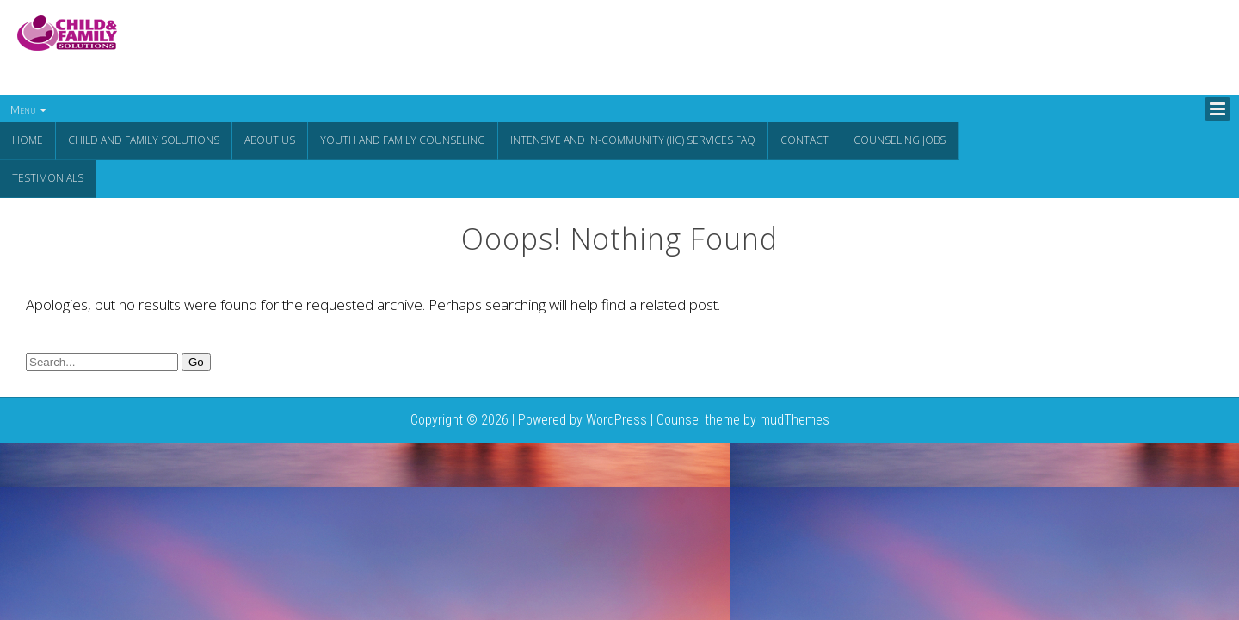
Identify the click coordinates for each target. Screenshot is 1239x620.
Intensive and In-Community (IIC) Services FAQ (632, 140)
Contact (804, 140)
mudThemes (794, 418)
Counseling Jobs (900, 140)
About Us (269, 140)
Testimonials (47, 177)
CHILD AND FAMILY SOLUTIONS (143, 140)
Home (27, 140)
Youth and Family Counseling (402, 140)
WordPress (616, 418)
